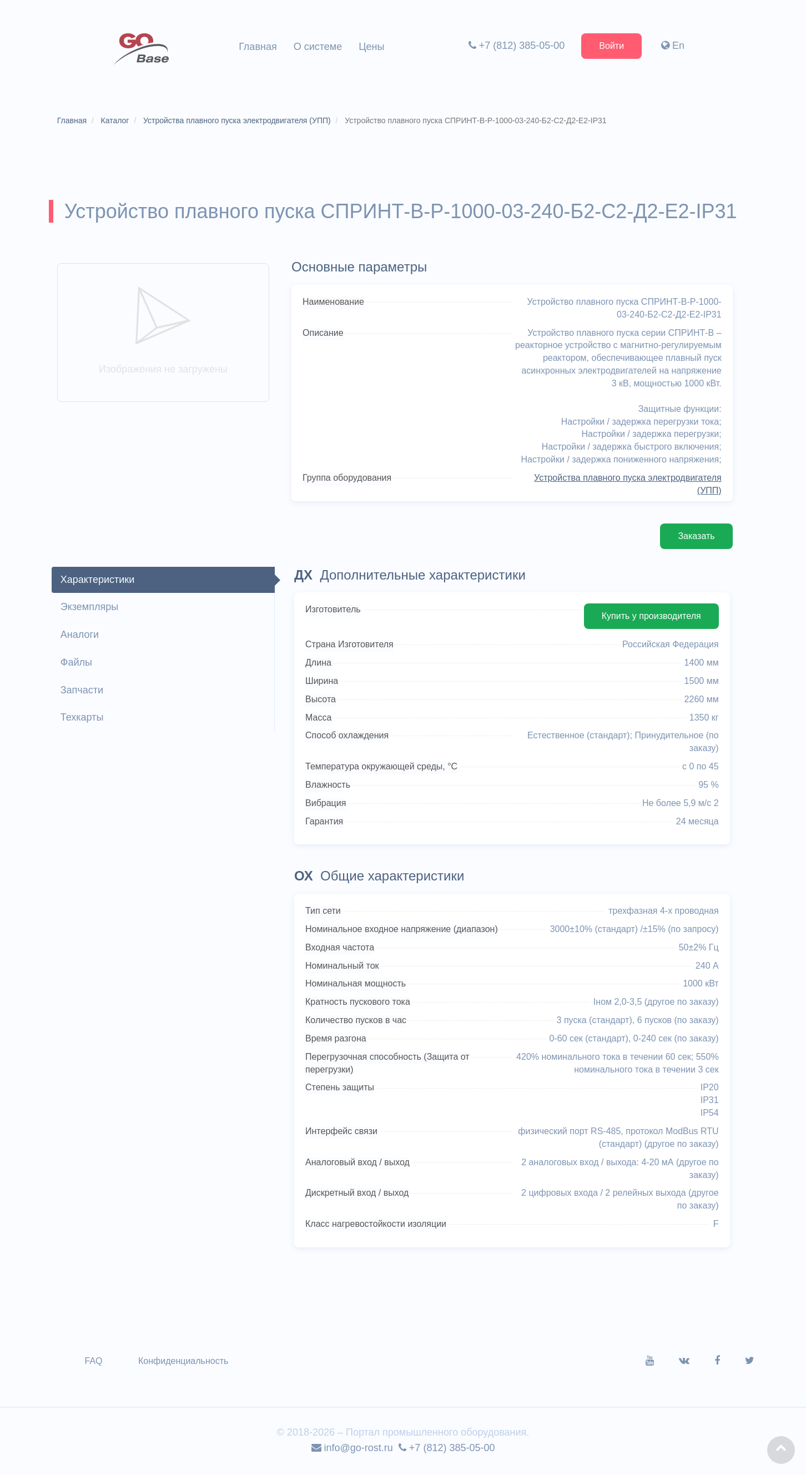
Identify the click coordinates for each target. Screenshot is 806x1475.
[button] (781, 1450)
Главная (258, 46)
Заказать (695, 538)
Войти (610, 46)
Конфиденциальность (184, 1363)
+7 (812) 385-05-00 (515, 45)
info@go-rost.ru (352, 1450)
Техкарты (83, 720)
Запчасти (83, 692)
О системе (318, 46)
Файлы (77, 665)
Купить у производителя (649, 619)
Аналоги (81, 637)
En (672, 45)
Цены (371, 46)
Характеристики (98, 582)
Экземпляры (90, 610)
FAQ (95, 1363)
